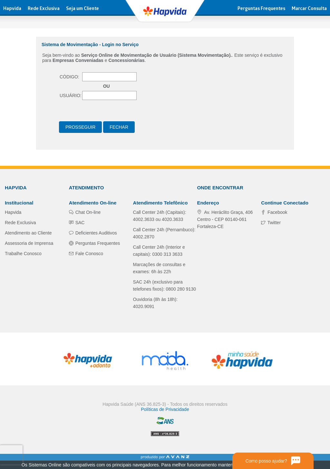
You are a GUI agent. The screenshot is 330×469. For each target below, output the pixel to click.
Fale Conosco (88, 253)
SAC (79, 222)
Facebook (276, 212)
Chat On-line (87, 212)
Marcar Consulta (309, 9)
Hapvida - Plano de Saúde (165, 11)
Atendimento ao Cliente (28, 232)
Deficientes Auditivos (95, 232)
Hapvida (12, 9)
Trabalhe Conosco (23, 253)
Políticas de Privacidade (165, 409)
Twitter (273, 222)
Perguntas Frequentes (261, 9)
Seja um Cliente (82, 9)
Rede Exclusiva (44, 9)
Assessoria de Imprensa (29, 243)
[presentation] (11, 454)
